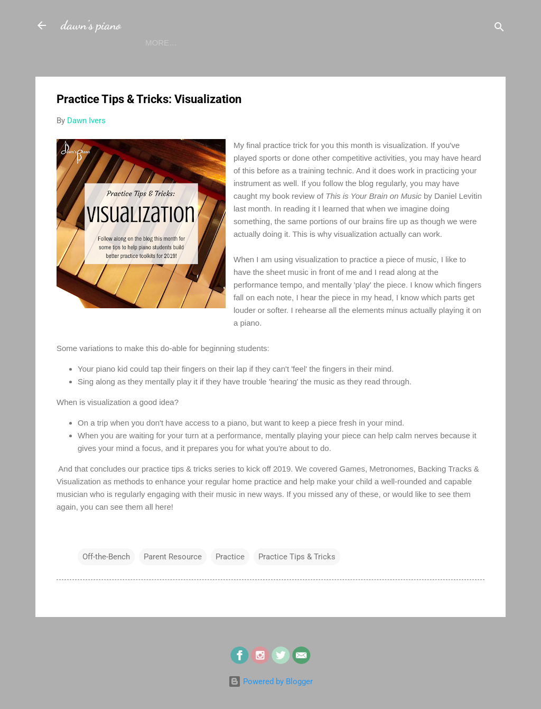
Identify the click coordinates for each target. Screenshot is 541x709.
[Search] (499, 29)
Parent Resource (173, 577)
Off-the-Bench (106, 577)
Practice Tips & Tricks (296, 577)
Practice (230, 577)
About (125, 63)
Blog (169, 63)
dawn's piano (91, 25)
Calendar (220, 63)
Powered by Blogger (270, 681)
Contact (280, 63)
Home (81, 63)
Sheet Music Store (360, 63)
